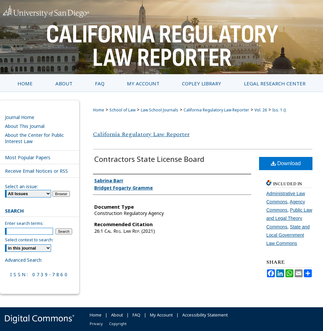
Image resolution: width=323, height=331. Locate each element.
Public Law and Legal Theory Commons (289, 218)
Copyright (118, 323)
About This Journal (24, 126)
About (117, 315)
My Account (161, 315)
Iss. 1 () (279, 110)
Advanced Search (23, 260)
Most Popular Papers (27, 157)
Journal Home (19, 117)
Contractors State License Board (149, 159)
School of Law (122, 110)
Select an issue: (21, 186)
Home (98, 110)
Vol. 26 (260, 110)
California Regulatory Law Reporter (216, 110)
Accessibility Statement (205, 315)
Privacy (96, 323)
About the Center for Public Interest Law (34, 138)
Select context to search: (29, 240)
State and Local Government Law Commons (288, 235)
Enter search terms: (24, 223)
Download (286, 163)
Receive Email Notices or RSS (36, 171)
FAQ (136, 315)
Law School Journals (159, 110)
